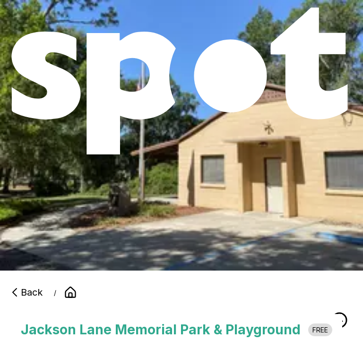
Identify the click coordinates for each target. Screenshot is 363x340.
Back (26, 292)
